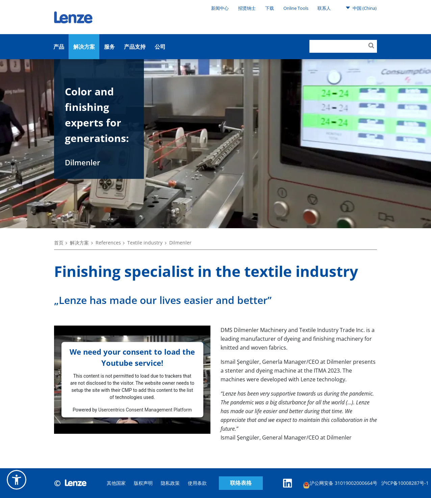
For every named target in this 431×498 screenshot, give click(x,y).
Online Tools (295, 8)
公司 (160, 46)
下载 (269, 8)
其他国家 (116, 483)
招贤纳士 (247, 8)
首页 (59, 242)
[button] (16, 480)
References (108, 242)
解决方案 (84, 46)
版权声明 (143, 483)
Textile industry (144, 242)
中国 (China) (361, 7)
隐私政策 (170, 483)
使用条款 (197, 483)
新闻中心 (220, 8)
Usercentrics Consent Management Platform (145, 409)
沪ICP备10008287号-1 (405, 483)
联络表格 (241, 483)
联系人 (324, 8)
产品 (58, 46)
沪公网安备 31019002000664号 (340, 484)
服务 (109, 46)
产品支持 (135, 46)
